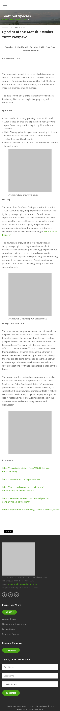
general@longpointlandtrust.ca (22, 584)
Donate (9, 612)
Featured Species (18, 19)
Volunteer (11, 650)
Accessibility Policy (34, 709)
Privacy (20, 709)
